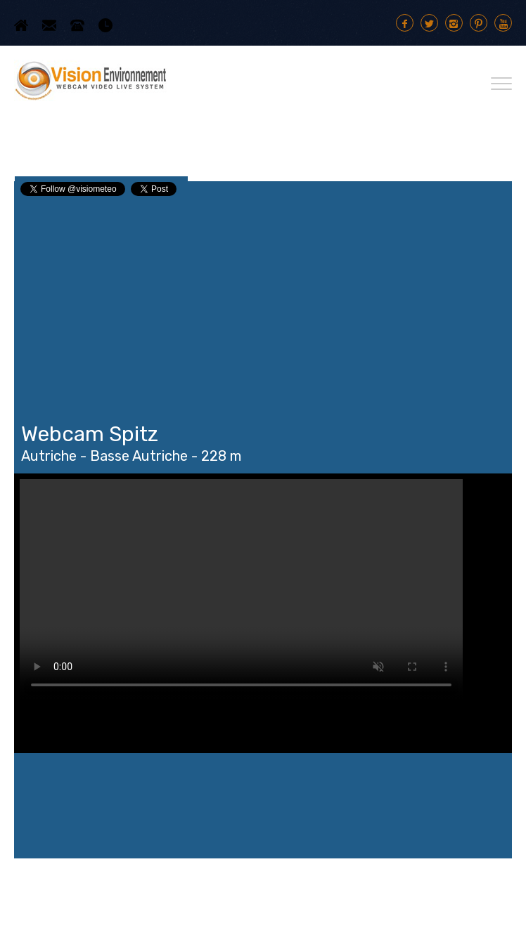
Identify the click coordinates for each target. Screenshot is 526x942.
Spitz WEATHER (263, 805)
